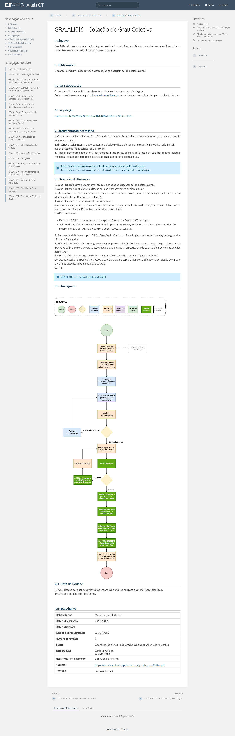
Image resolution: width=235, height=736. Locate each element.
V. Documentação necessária (21, 39)
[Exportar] (211, 66)
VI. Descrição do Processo (19, 43)
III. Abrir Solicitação (17, 32)
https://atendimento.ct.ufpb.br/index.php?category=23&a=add (130, 665)
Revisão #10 (200, 24)
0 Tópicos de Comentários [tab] (66, 708)
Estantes (194, 5)
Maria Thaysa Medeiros (212, 35)
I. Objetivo (12, 24)
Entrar (223, 5)
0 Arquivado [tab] (87, 708)
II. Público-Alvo (15, 28)
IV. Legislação (14, 35)
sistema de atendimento (104, 95)
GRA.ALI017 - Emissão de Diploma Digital (83, 276)
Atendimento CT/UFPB (117, 729)
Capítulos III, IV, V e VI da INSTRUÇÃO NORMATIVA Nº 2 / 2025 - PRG (94, 116)
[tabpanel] (117, 716)
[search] (117, 5)
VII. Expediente (14, 54)
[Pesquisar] (99, 5)
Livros (209, 5)
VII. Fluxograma (15, 47)
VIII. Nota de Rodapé (17, 51)
